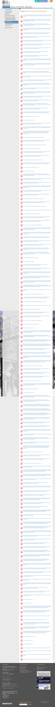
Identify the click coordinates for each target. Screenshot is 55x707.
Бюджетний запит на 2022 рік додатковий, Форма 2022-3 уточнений (33, 198)
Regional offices (8, 12)
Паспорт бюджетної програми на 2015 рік (29, 636)
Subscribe (29, 704)
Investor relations (8, 27)
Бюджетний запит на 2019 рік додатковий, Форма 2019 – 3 (32, 463)
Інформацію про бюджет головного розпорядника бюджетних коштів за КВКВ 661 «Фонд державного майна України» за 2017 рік (36, 479)
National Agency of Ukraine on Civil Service (26, 671)
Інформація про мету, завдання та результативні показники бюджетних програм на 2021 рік (37, 305)
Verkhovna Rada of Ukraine (24, 667)
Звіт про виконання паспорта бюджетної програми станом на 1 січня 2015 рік (35, 619)
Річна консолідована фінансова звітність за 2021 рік (31, 167)
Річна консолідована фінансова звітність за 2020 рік (31, 257)
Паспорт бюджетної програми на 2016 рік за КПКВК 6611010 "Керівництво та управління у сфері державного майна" (37, 595)
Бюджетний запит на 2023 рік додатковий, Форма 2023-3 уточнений (33, 137)
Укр (49, 1)
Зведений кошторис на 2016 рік (28, 599)
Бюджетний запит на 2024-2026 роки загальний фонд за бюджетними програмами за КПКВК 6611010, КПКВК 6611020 (37, 76)
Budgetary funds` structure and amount (11, 22)
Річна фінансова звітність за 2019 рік (28, 327)
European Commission (40, 668)
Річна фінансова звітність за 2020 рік (28, 261)
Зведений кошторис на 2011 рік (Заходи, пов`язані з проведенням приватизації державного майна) (37, 655)
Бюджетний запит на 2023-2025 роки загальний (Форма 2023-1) (32, 159)
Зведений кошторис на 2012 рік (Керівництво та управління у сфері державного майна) (36, 647)
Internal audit (8, 25)
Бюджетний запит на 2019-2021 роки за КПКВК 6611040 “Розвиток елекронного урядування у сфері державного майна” (37, 466)
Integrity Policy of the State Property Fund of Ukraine (10, 19)
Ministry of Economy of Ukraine (24, 672)
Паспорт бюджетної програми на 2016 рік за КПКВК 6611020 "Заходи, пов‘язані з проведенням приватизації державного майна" (35, 588)
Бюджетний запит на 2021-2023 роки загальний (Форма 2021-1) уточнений (34, 301)
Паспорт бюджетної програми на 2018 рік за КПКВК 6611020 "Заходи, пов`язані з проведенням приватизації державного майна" (35, 483)
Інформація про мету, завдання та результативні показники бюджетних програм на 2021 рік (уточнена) (37, 290)
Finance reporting (8, 21)
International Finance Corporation (42, 667)
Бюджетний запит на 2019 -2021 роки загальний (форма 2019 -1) (33, 451)
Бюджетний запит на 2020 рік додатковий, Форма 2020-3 (31, 380)
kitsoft (46, 702)
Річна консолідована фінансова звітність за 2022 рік (31, 116)
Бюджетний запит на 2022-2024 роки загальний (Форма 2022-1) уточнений (34, 206)
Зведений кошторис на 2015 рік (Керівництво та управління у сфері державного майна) (36, 615)
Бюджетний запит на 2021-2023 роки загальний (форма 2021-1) (32, 320)
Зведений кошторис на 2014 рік (28, 640)
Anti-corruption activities (9, 17)
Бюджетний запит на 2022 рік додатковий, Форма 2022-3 (31, 213)
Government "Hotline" (23, 669)
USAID (38, 666)
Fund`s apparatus (8, 11)
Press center (28, 6)
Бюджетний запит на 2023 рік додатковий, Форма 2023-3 (31, 148)
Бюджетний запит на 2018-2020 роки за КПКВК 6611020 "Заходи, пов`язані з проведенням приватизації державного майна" (37, 515)
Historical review (8, 9)
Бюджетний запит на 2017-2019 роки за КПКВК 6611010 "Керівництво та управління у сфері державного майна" (37, 579)
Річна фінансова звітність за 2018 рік (28, 392)
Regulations (7, 14)
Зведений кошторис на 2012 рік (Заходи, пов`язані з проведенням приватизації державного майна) (37, 651)
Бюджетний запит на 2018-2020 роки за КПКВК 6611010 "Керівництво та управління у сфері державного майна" (37, 518)
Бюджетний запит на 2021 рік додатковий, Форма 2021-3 (31, 309)
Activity (13, 6)
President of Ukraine (23, 666)
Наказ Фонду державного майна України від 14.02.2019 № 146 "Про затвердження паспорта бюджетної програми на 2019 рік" (37, 434)
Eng (51, 1)
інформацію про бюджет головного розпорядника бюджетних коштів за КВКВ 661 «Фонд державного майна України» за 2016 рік (36, 539)
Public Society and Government (24, 670)
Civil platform (20, 6)
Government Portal (22, 668)
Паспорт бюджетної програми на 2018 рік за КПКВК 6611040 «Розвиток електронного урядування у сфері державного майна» (36, 442)
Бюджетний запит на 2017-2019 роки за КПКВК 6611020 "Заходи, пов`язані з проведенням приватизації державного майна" (37, 576)
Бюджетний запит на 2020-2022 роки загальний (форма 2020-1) (32, 365)
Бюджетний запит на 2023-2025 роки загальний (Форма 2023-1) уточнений (34, 144)
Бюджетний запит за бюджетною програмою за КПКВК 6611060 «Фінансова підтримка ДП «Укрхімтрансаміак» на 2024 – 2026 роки (37, 88)
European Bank (39, 669)
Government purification (9, 15)
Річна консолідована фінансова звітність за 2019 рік (31, 324)
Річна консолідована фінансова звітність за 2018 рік (31, 388)
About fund (6, 6)
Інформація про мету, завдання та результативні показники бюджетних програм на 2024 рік (37, 68)
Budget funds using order (9, 24)
